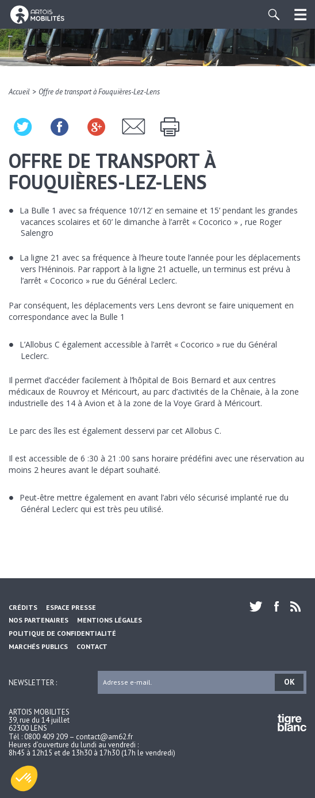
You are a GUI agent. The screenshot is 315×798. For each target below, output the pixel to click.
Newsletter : (33, 682)
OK (289, 682)
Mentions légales (109, 620)
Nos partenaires (38, 620)
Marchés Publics (38, 646)
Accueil (19, 92)
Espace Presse (71, 607)
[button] (24, 778)
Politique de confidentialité (62, 633)
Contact (91, 646)
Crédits (23, 607)
